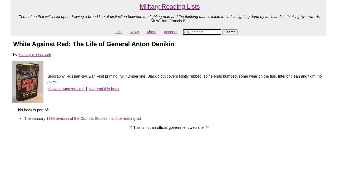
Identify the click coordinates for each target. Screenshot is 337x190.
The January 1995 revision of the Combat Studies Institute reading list (82, 118)
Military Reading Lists (170, 6)
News (134, 32)
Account (170, 32)
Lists (118, 32)
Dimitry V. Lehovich (35, 55)
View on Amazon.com (66, 89)
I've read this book (104, 89)
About (151, 32)
